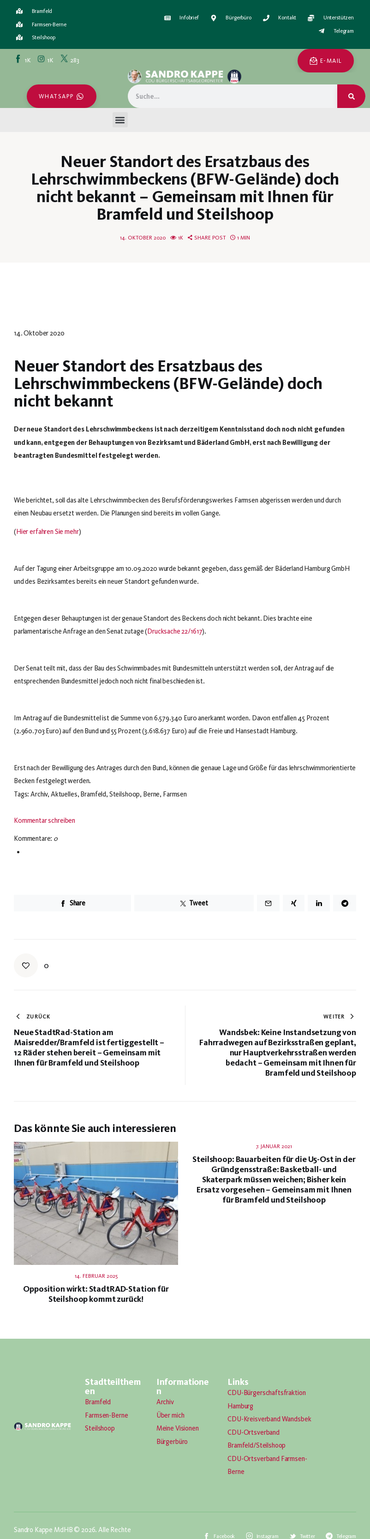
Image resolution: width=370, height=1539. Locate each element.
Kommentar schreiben (44, 820)
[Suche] (351, 96)
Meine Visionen (177, 1428)
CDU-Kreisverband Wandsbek (269, 1419)
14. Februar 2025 (96, 1276)
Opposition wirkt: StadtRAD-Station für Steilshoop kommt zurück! (95, 1294)
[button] (120, 119)
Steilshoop (100, 1428)
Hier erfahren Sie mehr (47, 531)
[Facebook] (23, 59)
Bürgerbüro (172, 1441)
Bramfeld (98, 1402)
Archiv (165, 1402)
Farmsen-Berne (106, 1415)
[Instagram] (46, 59)
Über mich (170, 1415)
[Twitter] (70, 59)
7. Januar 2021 (274, 1146)
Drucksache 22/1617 (174, 631)
